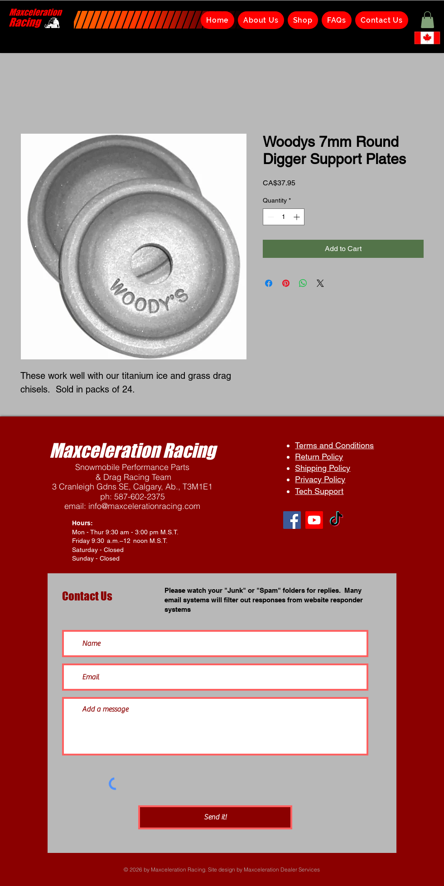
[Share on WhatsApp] (303, 283)
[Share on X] (320, 283)
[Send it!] (215, 817)
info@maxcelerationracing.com (144, 506)
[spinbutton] (283, 217)
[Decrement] (269, 217)
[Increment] (297, 217)
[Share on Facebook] (268, 283)
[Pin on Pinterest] (285, 283)
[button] (427, 19)
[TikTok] (336, 520)
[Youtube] (314, 520)
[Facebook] (292, 520)
